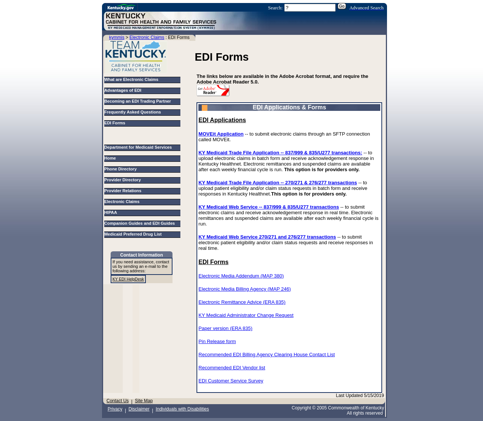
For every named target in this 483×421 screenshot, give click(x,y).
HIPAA (111, 212)
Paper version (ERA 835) (225, 328)
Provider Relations (124, 190)
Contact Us (117, 400)
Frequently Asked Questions (132, 112)
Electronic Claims (146, 37)
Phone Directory (121, 169)
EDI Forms (114, 123)
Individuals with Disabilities (182, 409)
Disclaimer (139, 409)
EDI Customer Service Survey (230, 381)
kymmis (116, 37)
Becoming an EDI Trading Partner (137, 101)
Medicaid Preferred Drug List (134, 234)
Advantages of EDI (122, 90)
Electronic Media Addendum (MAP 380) (241, 276)
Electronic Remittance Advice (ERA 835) (241, 302)
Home (111, 158)
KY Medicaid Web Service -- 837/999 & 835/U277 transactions (268, 207)
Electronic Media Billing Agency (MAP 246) (244, 289)
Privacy (115, 409)
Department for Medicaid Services (139, 147)
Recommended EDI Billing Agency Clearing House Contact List (266, 354)
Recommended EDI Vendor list (231, 367)
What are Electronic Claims (131, 79)
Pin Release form (217, 341)
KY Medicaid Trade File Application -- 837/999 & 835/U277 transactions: (280, 152)
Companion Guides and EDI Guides (140, 223)
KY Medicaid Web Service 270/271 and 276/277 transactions (267, 237)
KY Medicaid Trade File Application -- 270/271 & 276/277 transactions (277, 182)
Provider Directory (123, 180)
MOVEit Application (220, 134)
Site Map (144, 400)
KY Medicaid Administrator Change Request (245, 315)
